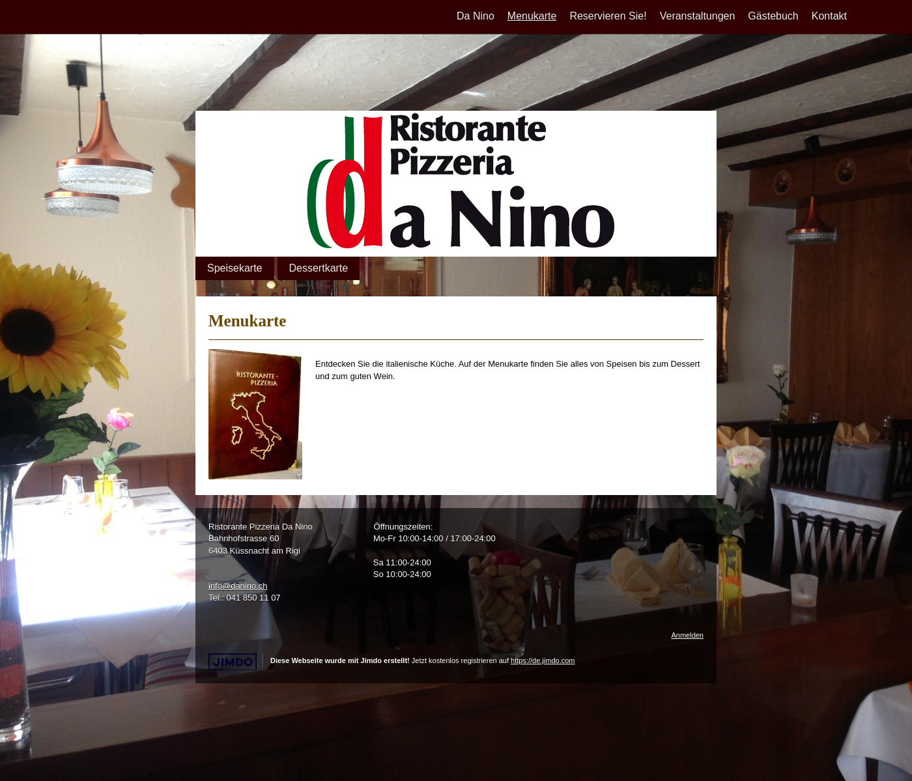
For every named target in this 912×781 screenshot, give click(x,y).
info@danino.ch (238, 586)
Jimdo (232, 662)
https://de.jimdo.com (543, 660)
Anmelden (687, 635)
